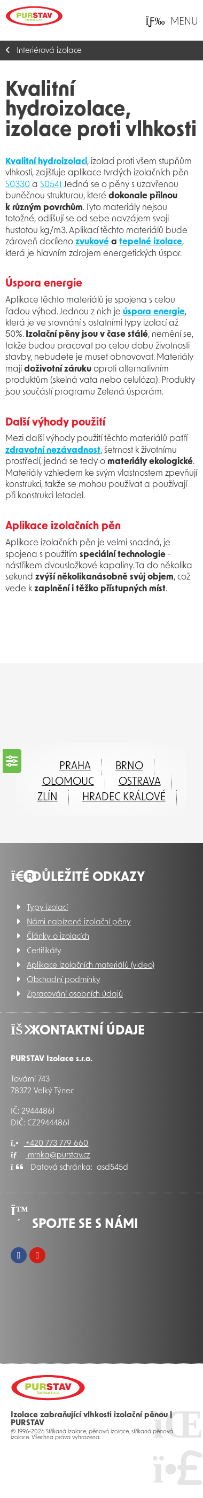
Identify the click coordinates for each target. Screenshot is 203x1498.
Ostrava (140, 782)
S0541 (51, 185)
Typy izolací (47, 908)
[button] (171, 21)
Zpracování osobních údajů (75, 995)
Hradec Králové (124, 797)
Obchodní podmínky (63, 980)
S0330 (17, 185)
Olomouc (68, 782)
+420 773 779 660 (49, 1144)
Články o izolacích (58, 937)
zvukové (92, 242)
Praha (75, 766)
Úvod (34, 16)
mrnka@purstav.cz (50, 1156)
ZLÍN (47, 797)
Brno (129, 766)
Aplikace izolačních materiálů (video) (90, 966)
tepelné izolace (150, 242)
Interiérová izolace (49, 51)
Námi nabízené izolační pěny (79, 922)
